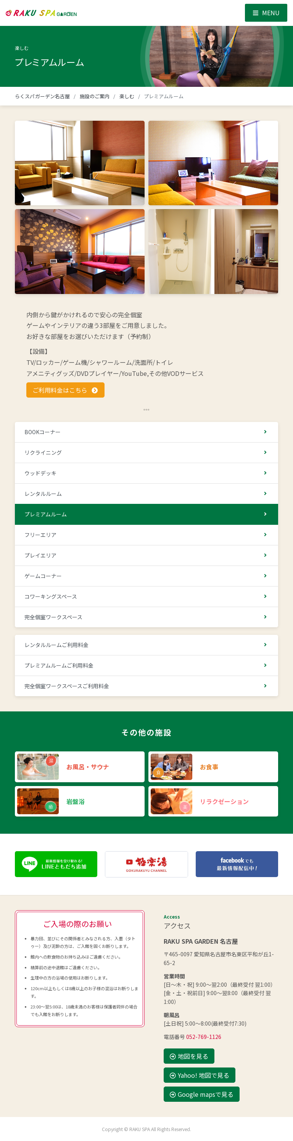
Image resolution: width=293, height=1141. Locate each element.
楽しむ (126, 96)
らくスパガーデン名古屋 (42, 96)
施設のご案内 (95, 96)
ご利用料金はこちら (65, 390)
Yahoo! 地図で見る (199, 1075)
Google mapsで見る (201, 1094)
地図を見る (189, 1056)
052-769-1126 (203, 1036)
